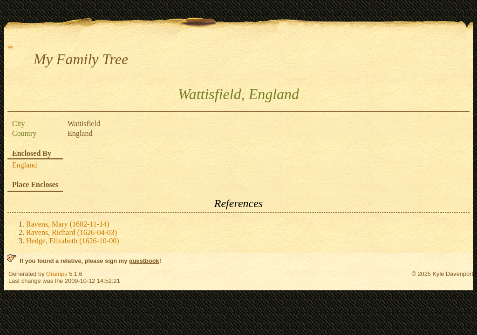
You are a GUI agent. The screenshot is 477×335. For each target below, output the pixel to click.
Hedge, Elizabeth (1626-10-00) (72, 241)
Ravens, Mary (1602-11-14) (67, 224)
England (24, 165)
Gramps (57, 273)
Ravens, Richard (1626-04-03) (71, 232)
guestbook (144, 260)
